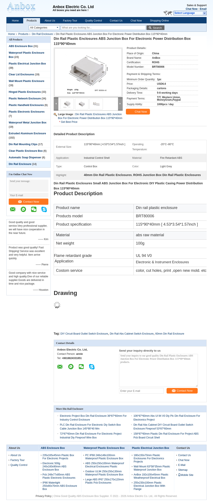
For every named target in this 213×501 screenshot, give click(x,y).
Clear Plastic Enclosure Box (26, 150)
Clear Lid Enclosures (21, 74)
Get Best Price (69, 121)
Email (203, 8)
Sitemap (182, 469)
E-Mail (181, 465)
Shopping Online (159, 20)
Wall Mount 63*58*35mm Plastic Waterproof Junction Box (152, 468)
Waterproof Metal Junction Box (27, 122)
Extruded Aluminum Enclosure (27, 133)
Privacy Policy (44, 496)
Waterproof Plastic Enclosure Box (104, 448)
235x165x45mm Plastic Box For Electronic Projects (58, 457)
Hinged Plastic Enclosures (25, 91)
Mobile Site (185, 475)
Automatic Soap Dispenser (25, 157)
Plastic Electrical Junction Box (27, 63)
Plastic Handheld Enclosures (26, 105)
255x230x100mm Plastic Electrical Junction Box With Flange (149, 486)
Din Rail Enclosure (42, 34)
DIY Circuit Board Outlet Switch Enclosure (84, 333)
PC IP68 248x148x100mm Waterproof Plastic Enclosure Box (104, 457)
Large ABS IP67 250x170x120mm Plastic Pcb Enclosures (104, 481)
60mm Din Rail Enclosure (169, 333)
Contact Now (28, 201)
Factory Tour (70, 20)
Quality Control (93, 20)
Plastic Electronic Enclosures (27, 111)
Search (157, 27)
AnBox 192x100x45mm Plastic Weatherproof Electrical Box (151, 476)
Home (15, 20)
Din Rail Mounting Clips (23, 144)
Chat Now (191, 8)
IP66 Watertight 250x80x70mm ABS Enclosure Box (60, 486)
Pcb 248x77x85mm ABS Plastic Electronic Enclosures (59, 476)
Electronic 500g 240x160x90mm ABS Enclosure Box (54, 466)
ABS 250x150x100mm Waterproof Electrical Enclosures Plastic (104, 465)
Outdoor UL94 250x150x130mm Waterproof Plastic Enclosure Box (104, 473)
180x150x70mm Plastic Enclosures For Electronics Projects (149, 458)
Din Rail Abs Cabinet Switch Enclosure (131, 333)
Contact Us (116, 20)
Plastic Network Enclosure (25, 98)
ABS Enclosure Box (21, 46)
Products (32, 20)
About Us (50, 20)
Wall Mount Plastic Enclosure (26, 81)
